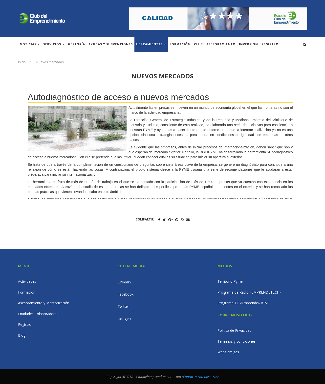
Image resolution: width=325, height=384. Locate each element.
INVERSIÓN (248, 44)
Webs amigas (228, 352)
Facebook (125, 294)
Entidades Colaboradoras (38, 313)
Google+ (124, 318)
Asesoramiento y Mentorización (43, 303)
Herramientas (149, 44)
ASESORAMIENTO (221, 44)
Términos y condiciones (236, 341)
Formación (180, 44)
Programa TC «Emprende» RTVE (243, 303)
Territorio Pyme (230, 281)
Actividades (27, 281)
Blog (21, 335)
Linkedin (124, 282)
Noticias (28, 44)
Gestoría (76, 44)
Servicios (52, 44)
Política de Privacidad (234, 330)
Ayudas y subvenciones (110, 44)
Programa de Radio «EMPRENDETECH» (249, 292)
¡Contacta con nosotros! (200, 376)
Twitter (123, 306)
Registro (270, 44)
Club (198, 44)
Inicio (22, 62)
